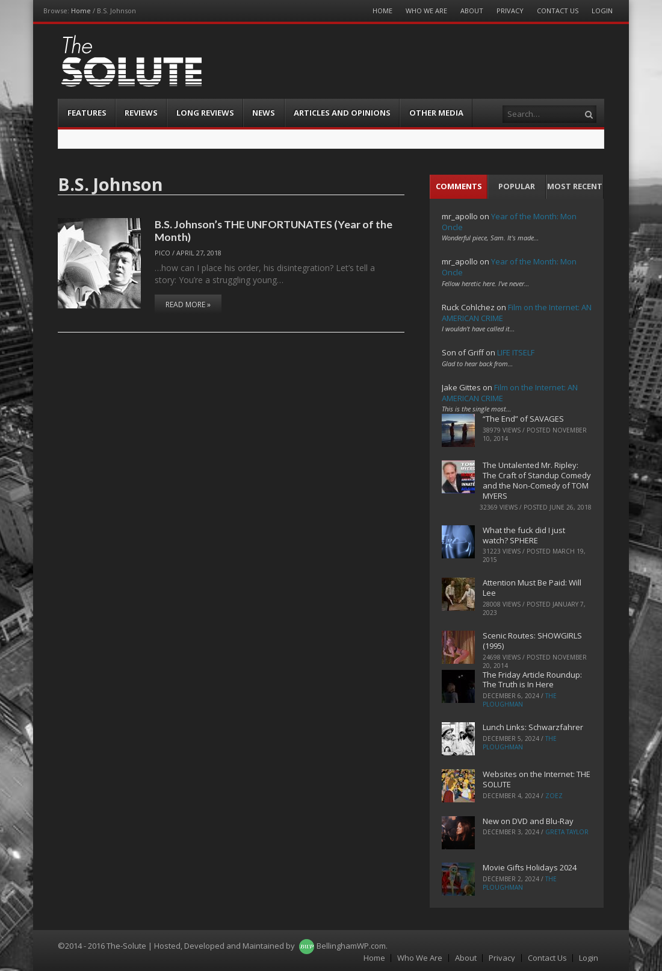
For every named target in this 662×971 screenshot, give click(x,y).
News (263, 112)
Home (81, 10)
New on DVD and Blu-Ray (528, 821)
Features (87, 112)
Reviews (141, 112)
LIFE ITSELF (515, 352)
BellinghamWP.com (351, 945)
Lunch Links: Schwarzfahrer (533, 727)
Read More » (188, 304)
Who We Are (426, 10)
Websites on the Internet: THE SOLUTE (536, 779)
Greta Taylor (567, 832)
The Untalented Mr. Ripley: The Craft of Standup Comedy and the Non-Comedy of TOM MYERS (537, 480)
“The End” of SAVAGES (523, 418)
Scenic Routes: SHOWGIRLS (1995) (532, 640)
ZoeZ (554, 795)
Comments (459, 186)
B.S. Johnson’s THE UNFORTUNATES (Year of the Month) (273, 230)
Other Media (436, 112)
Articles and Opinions (342, 112)
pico (162, 252)
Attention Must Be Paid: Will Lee (532, 587)
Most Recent (574, 186)
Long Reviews (205, 112)
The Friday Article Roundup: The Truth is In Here (532, 679)
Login (602, 10)
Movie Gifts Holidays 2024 (530, 867)
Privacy (510, 10)
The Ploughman (520, 700)
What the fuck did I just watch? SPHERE (524, 535)
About (471, 10)
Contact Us (557, 10)
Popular (516, 186)
